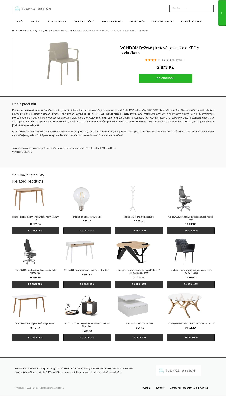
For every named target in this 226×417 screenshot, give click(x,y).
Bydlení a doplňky (28, 30)
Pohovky (35, 21)
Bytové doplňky (191, 21)
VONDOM (27, 152)
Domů (19, 21)
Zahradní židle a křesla (79, 30)
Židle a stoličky (83, 21)
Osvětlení (136, 21)
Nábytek (43, 30)
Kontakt (160, 409)
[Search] (222, 13)
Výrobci (146, 409)
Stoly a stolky (57, 21)
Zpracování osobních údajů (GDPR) (189, 409)
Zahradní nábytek (162, 21)
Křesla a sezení (111, 21)
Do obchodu (166, 78)
